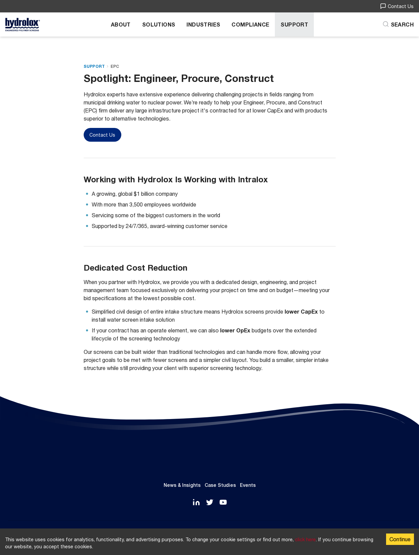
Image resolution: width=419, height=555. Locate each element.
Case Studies (220, 485)
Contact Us (397, 6)
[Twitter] (210, 502)
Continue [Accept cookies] (400, 539)
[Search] (398, 24)
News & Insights (182, 485)
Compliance (250, 24)
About (121, 24)
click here (305, 539)
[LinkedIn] (196, 502)
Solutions (158, 24)
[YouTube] (223, 502)
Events (248, 485)
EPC (115, 66)
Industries (203, 24)
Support (294, 24)
